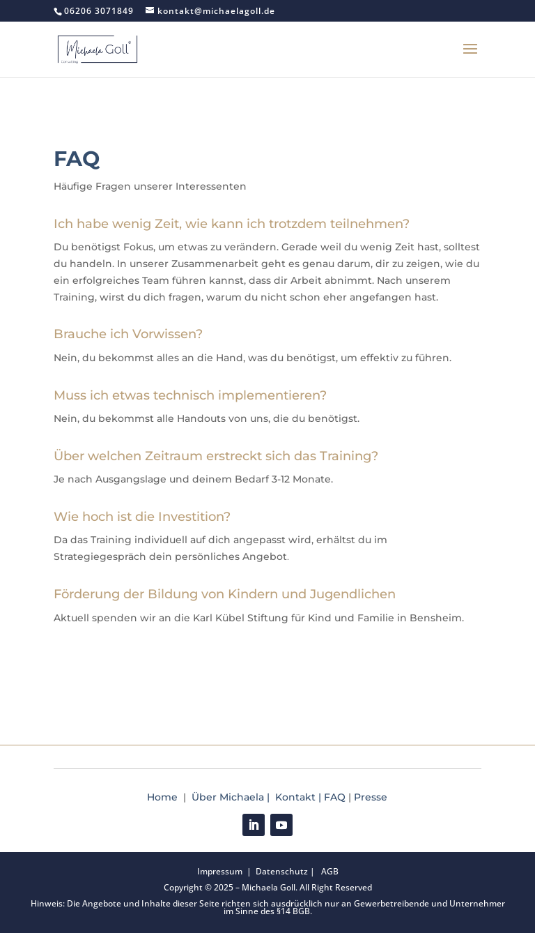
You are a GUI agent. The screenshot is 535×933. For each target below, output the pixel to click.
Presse (370, 797)
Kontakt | (299, 797)
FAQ (335, 797)
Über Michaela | (233, 797)
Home (163, 797)
